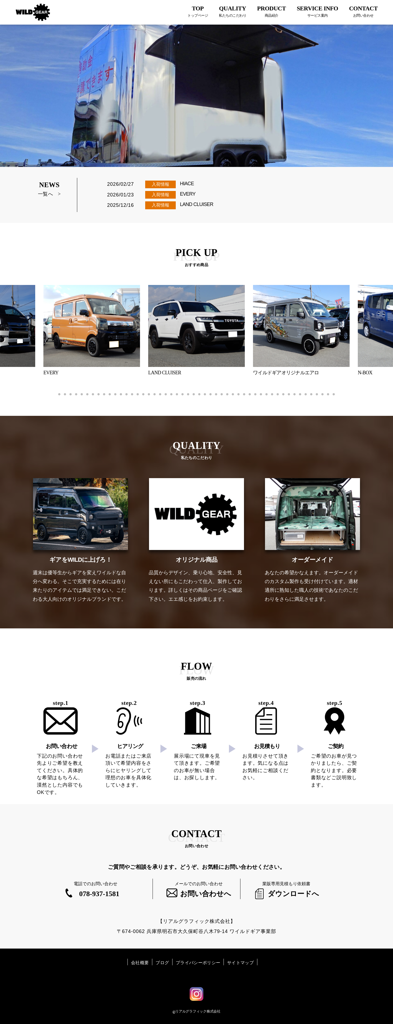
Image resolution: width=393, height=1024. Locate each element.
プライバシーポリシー (198, 962)
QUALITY (232, 11)
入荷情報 (160, 184)
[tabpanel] (196, 330)
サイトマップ (240, 962)
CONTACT (363, 11)
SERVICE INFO (317, 11)
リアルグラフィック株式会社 (198, 1011)
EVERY (187, 194)
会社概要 (140, 962)
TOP (197, 11)
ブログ (162, 962)
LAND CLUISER (196, 204)
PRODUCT (271, 11)
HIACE (187, 183)
